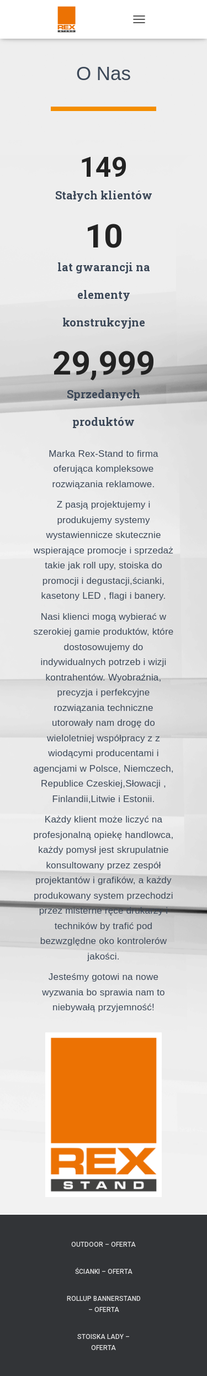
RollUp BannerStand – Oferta (104, 1304)
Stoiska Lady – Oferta (103, 1342)
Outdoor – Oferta (103, 1244)
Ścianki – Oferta (103, 1271)
